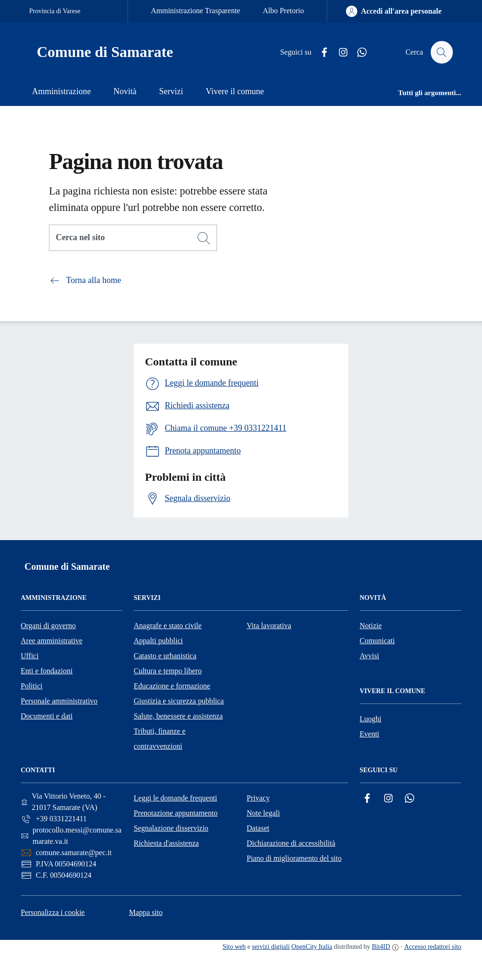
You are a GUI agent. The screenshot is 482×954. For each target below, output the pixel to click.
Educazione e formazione (172, 686)
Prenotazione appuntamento (175, 813)
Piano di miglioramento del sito (294, 858)
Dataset (258, 828)
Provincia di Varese (54, 11)
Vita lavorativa (269, 626)
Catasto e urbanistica (165, 656)
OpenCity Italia (311, 946)
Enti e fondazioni (46, 671)
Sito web (234, 946)
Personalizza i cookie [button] (53, 912)
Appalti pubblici (158, 641)
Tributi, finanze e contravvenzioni (159, 738)
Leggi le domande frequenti (175, 798)
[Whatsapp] (358, 52)
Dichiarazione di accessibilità (291, 843)
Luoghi (370, 719)
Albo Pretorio (283, 11)
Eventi (369, 734)
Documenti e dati (46, 716)
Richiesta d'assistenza (166, 843)
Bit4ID (381, 946)
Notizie (371, 626)
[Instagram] (339, 52)
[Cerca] (204, 238)
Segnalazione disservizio (171, 828)
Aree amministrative (51, 641)
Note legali (263, 813)
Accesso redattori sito (432, 946)
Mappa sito (146, 912)
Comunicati (377, 641)
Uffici (30, 656)
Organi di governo (48, 626)
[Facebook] (320, 52)
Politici (31, 686)
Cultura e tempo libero (167, 671)
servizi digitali (270, 946)
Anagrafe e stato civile (167, 626)
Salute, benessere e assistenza (178, 716)
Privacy (258, 798)
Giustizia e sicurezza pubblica (179, 701)
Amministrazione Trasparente (195, 11)
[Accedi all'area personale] (394, 11)
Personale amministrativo (59, 701)
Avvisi (369, 656)
